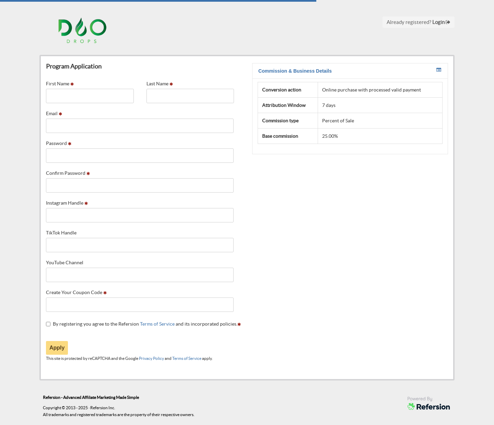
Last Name (159, 83)
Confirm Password (68, 173)
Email (54, 113)
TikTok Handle (61, 232)
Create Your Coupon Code (76, 292)
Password (58, 143)
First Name (60, 83)
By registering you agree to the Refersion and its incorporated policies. (143, 324)
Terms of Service (157, 324)
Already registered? (418, 22)
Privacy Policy (151, 358)
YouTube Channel (64, 262)
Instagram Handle (67, 203)
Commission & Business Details (349, 71)
